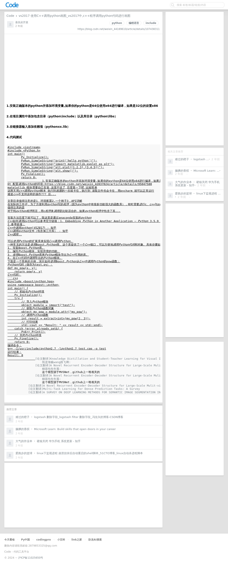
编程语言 (134, 23)
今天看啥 (9, 539)
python (117, 23)
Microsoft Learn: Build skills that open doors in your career (75, 429)
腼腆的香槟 (182, 170)
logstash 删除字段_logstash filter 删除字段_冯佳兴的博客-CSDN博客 (78, 417)
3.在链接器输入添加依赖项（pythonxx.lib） (38, 126)
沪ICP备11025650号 (30, 557)
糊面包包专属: (52, 368)
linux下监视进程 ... (208, 193)
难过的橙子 (182, 159)
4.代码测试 (14, 137)
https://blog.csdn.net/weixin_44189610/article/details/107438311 (119, 29)
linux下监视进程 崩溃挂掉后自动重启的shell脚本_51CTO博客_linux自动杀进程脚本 (90, 453)
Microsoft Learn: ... (207, 170)
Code (10, 15)
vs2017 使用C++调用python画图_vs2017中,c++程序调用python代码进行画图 (74, 15)
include (151, 23)
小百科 (61, 539)
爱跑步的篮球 (183, 193)
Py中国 (25, 539)
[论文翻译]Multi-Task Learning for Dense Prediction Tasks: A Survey (84, 388)
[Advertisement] (195, 78)
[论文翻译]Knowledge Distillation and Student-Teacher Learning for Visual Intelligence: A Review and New (123, 358)
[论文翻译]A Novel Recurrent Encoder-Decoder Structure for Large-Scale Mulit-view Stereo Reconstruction (122, 365)
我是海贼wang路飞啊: (57, 362)
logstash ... (201, 159)
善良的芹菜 (21, 22)
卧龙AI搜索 (95, 539)
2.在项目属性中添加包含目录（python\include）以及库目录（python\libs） (61, 116)
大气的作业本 (183, 182)
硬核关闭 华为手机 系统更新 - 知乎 (59, 441)
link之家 (76, 539)
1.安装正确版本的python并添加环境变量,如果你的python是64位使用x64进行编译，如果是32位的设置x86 (82, 105)
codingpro (43, 539)
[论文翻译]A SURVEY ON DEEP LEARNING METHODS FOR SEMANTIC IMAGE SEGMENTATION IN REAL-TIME (103, 392)
